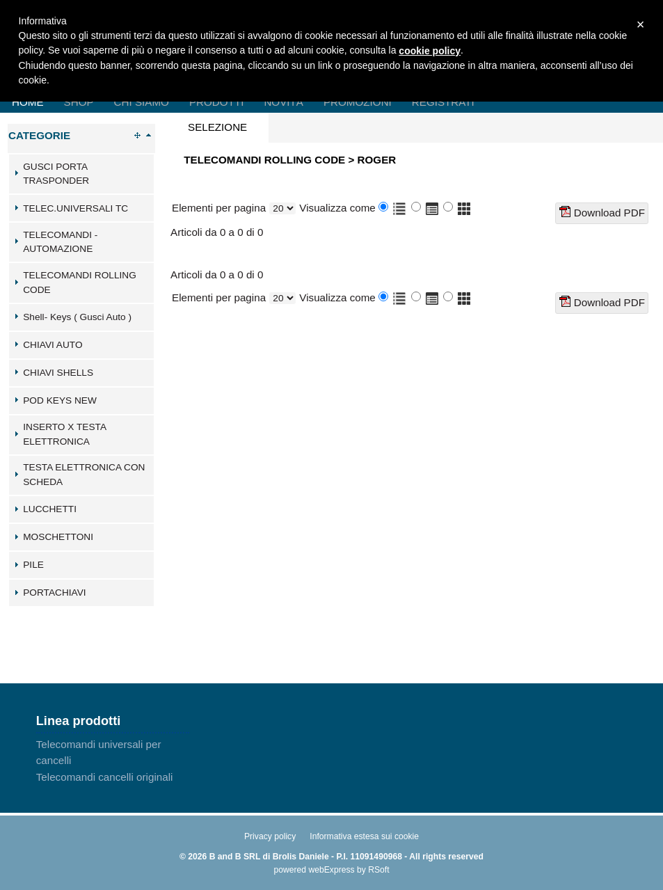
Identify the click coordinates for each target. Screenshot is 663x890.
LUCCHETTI (50, 509)
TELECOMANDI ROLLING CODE (79, 282)
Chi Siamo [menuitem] (141, 102)
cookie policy (430, 50)
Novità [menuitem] (283, 102)
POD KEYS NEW (60, 400)
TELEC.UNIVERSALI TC (75, 208)
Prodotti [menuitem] (216, 102)
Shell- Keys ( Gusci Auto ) (77, 317)
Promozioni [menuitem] (357, 102)
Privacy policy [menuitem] (270, 836)
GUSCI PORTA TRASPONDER (56, 173)
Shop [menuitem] (79, 102)
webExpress (331, 870)
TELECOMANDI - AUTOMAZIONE (60, 242)
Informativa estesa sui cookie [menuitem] (364, 836)
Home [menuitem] (28, 102)
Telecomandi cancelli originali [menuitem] (104, 777)
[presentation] (217, 128)
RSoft (378, 870)
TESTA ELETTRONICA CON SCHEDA (84, 474)
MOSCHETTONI (58, 537)
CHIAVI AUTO (52, 345)
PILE (33, 564)
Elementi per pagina (219, 208)
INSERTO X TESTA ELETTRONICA (64, 434)
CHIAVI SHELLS (58, 372)
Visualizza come (337, 208)
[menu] (112, 760)
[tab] (81, 174)
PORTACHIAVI (54, 592)
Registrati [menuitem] (443, 102)
